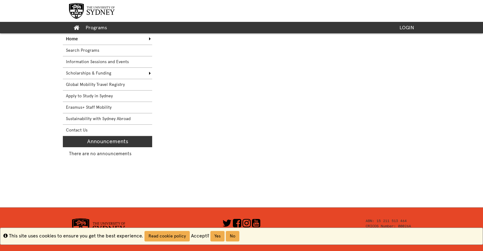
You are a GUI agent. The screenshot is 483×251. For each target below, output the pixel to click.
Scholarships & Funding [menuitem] (88, 73)
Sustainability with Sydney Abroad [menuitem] (98, 118)
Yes (217, 236)
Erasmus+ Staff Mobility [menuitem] (89, 107)
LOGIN (407, 27)
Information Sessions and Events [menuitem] (97, 61)
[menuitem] (107, 39)
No (232, 236)
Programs (96, 27)
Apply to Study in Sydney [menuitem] (89, 96)
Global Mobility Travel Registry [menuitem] (95, 84)
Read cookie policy (167, 236)
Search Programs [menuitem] (82, 50)
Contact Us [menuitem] (76, 130)
